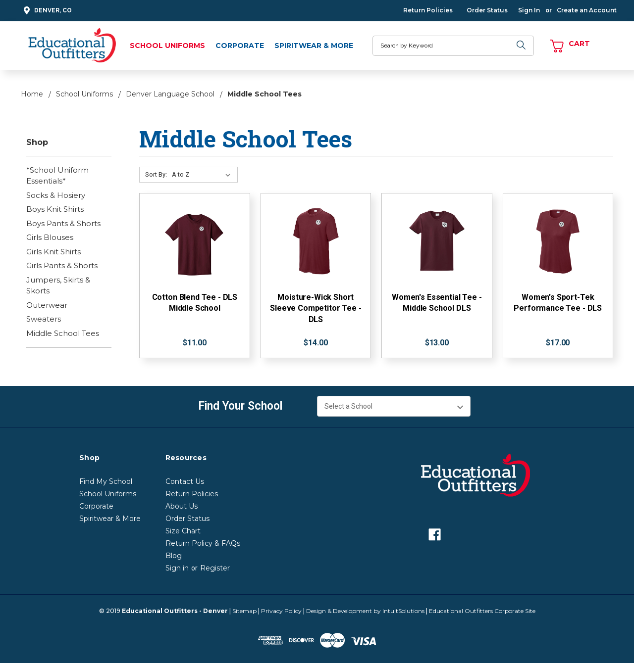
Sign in (177, 568)
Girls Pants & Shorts (62, 265)
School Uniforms (167, 45)
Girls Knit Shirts (53, 251)
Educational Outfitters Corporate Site (482, 611)
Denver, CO (46, 10)
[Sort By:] (203, 174)
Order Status (487, 10)
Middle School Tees (62, 333)
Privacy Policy (281, 611)
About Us (181, 506)
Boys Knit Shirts (55, 209)
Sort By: (156, 174)
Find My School (105, 481)
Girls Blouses (49, 237)
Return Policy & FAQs (202, 543)
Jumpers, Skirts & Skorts (58, 285)
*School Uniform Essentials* (57, 175)
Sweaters (43, 319)
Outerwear (46, 305)
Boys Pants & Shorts (63, 223)
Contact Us (184, 481)
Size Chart (183, 530)
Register (215, 568)
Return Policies (428, 10)
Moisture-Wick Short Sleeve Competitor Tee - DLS (315, 308)
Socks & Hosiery (55, 195)
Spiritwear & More (313, 45)
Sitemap (244, 611)
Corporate (239, 45)
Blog (173, 555)
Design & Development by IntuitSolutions (365, 611)
